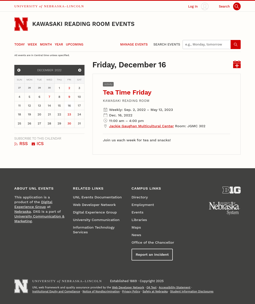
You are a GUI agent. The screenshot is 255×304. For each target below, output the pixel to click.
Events (137, 212)
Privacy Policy (131, 291)
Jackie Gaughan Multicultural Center (141, 126)
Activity (108, 84)
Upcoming (74, 44)
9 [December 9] (69, 97)
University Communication (96, 220)
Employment (143, 205)
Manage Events (134, 44)
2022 (58, 70)
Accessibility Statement (174, 287)
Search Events (166, 44)
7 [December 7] (49, 97)
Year (59, 44)
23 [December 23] (69, 114)
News (136, 235)
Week (32, 44)
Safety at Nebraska (155, 291)
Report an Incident (152, 254)
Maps (136, 227)
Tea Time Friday (127, 92)
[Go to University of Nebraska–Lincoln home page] (21, 24)
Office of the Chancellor (153, 242)
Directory (140, 197)
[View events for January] (79, 70)
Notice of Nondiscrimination (101, 291)
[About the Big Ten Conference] (232, 190)
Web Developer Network (94, 205)
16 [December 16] (69, 105)
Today (19, 44)
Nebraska (22, 211)
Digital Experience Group (95, 212)
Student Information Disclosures (191, 291)
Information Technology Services (93, 229)
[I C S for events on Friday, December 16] (237, 65)
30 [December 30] (69, 123)
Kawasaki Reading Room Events (83, 24)
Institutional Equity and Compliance (56, 291)
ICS (38, 143)
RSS (21, 143)
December (45, 70)
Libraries (139, 220)
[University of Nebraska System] (224, 208)
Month (46, 44)
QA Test (151, 287)
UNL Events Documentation (97, 197)
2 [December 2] (69, 88)
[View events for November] (18, 70)
